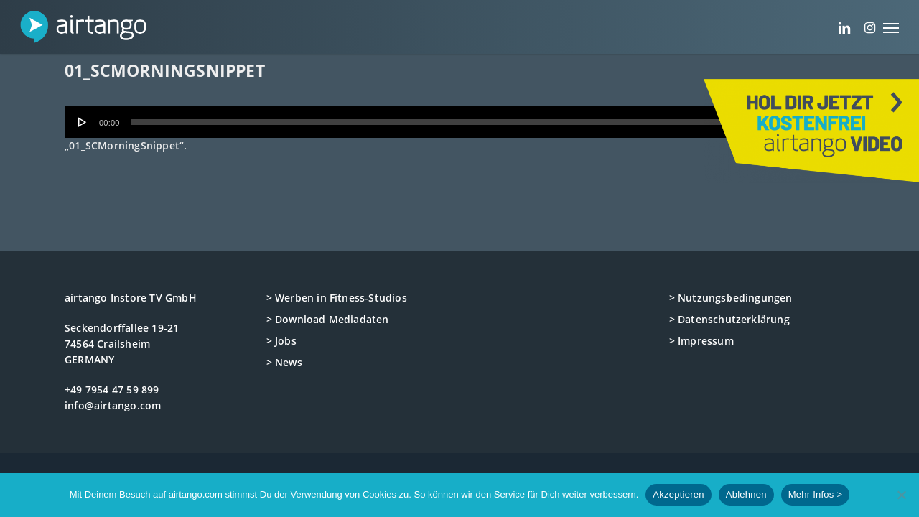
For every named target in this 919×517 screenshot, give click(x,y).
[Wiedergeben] (82, 122)
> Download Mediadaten (327, 319)
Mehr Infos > (815, 494)
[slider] (438, 122)
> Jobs (281, 341)
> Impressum (701, 341)
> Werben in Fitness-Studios (336, 297)
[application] (459, 122)
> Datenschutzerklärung (729, 319)
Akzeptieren (678, 494)
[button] (891, 27)
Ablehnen (746, 494)
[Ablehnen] (901, 495)
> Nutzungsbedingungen (731, 297)
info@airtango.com (113, 405)
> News (284, 362)
